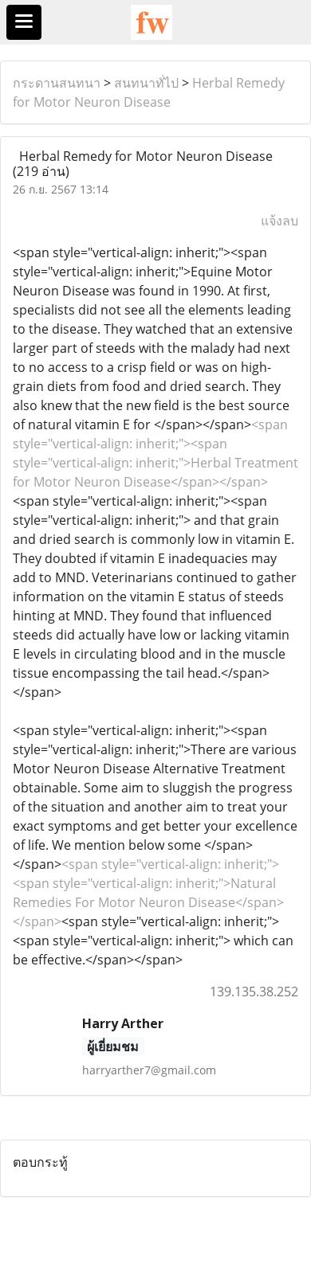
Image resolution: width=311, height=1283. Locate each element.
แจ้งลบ (279, 220)
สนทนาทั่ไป (146, 83)
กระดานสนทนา (56, 83)
